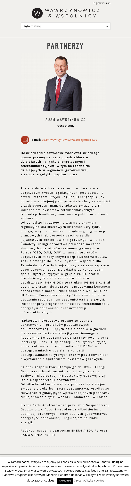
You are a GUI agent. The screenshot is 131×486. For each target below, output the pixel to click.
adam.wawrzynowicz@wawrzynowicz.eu (69, 140)
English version (102, 3)
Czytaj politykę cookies (89, 480)
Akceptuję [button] (65, 480)
